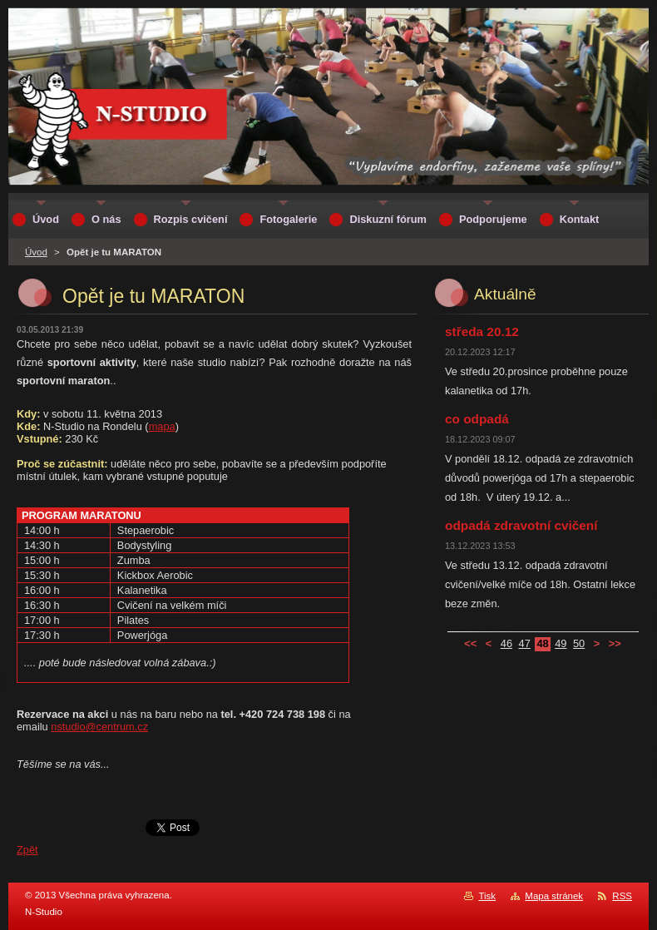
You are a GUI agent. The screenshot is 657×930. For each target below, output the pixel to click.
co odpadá (477, 419)
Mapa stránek (554, 896)
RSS (622, 896)
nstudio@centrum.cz (99, 726)
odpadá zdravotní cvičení (521, 525)
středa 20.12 (482, 331)
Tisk (487, 896)
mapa (162, 426)
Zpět (27, 849)
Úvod (36, 252)
